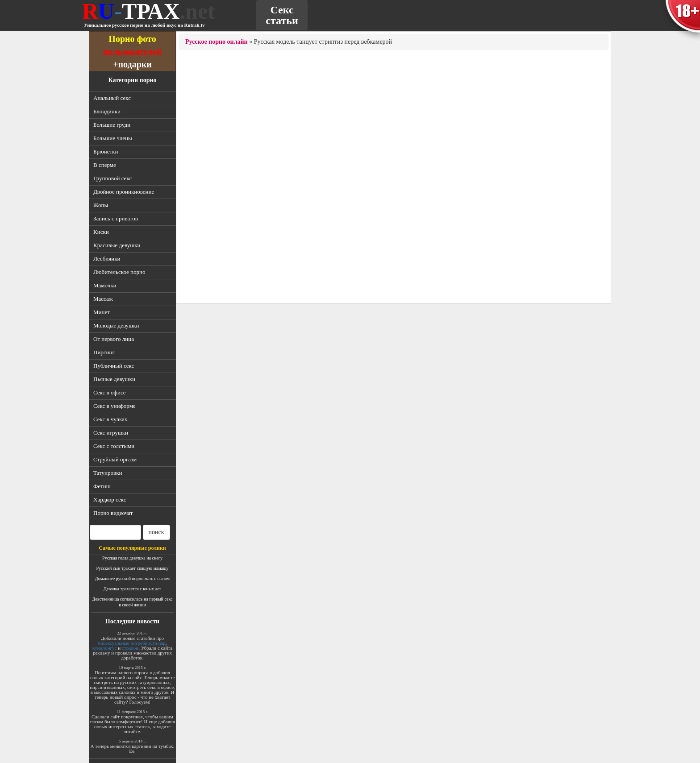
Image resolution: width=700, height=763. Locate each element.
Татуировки (107, 472)
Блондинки (107, 111)
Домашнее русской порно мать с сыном (132, 578)
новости (148, 621)
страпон (130, 648)
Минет (101, 312)
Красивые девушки (116, 245)
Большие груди (111, 124)
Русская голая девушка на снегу (132, 558)
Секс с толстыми (113, 446)
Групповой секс (112, 178)
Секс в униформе (114, 405)
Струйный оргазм (115, 459)
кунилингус (104, 648)
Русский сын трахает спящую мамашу (132, 568)
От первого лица (113, 339)
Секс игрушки (110, 432)
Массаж (103, 298)
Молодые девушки (116, 325)
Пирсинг (104, 352)
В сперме (104, 165)
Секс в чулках (110, 419)
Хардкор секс (109, 499)
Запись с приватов (115, 218)
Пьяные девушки (114, 379)
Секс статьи (282, 15)
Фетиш (102, 486)
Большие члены (112, 138)
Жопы (100, 205)
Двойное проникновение (123, 191)
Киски (101, 231)
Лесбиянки (107, 258)
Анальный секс (112, 98)
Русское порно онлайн (216, 41)
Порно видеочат (113, 513)
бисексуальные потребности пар (131, 643)
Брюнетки (105, 151)
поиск (156, 532)
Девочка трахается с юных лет (132, 588)
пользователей (132, 51)
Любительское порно (119, 272)
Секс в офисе (109, 392)
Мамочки (105, 285)
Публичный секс (113, 365)
